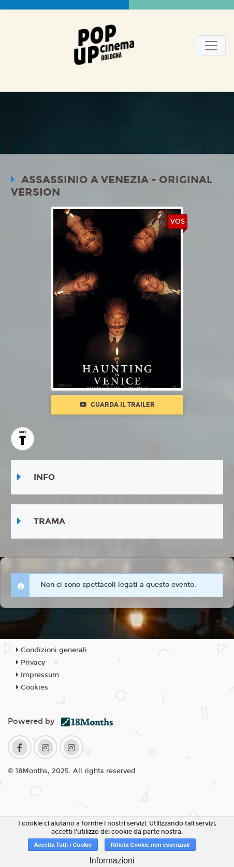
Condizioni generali (51, 650)
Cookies (32, 687)
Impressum (37, 675)
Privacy (30, 662)
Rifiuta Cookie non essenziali (150, 845)
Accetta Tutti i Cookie (63, 845)
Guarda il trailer (117, 404)
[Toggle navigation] (211, 45)
